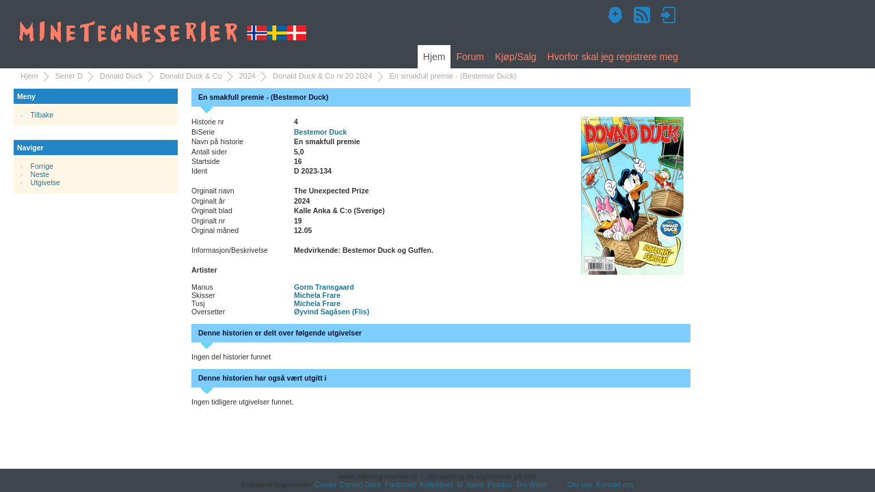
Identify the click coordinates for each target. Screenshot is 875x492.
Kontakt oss (615, 484)
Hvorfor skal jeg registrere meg (613, 56)
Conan (325, 484)
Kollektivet (436, 484)
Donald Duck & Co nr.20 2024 (323, 76)
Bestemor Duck (320, 132)
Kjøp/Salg (516, 56)
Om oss (579, 484)
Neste (40, 174)
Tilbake (42, 115)
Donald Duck (121, 76)
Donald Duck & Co (191, 76)
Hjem (434, 56)
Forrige (42, 166)
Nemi (475, 484)
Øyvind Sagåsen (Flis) (331, 312)
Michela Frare (317, 295)
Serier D (69, 76)
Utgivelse (45, 182)
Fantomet (401, 484)
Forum (469, 56)
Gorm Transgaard (324, 287)
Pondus (499, 484)
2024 (247, 76)
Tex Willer (532, 484)
